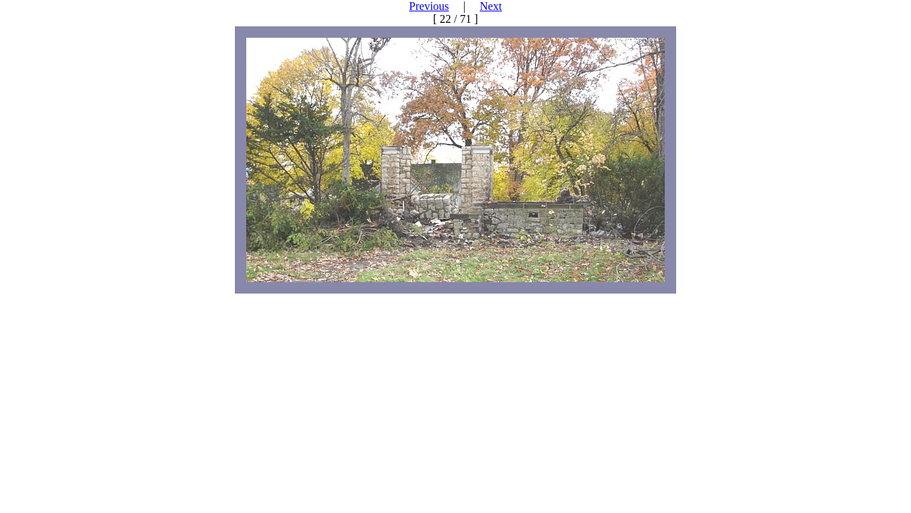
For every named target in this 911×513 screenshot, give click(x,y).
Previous (429, 6)
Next (491, 6)
